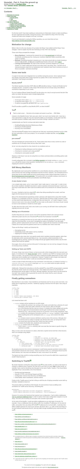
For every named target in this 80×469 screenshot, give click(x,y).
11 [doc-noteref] (35, 192)
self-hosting (22, 5)
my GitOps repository (39, 160)
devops (16, 5)
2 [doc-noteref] (21, 82)
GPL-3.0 (53, 464)
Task (11, 19)
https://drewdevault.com (53, 467)
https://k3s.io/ (18, 441)
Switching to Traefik (12, 29)
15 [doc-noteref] (30, 360)
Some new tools (11, 16)
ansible (28, 5)
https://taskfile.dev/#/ (20, 426)
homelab (10, 5)
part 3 (59, 62)
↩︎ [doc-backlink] (32, 414)
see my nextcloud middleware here (22, 396)
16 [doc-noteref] (41, 364)
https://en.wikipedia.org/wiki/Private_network (25, 456)
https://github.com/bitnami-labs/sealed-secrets (26, 419)
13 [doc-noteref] (37, 216)
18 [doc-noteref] (14, 409)
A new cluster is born (16, 23)
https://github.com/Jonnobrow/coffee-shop (23, 40)
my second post (49, 55)
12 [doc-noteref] (35, 201)
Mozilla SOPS (14, 17)
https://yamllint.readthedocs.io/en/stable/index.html (27, 431)
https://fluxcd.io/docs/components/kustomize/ (25, 448)
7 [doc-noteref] (20, 138)
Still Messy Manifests (13, 22)
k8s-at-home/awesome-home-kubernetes (23, 176)
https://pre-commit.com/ (20, 428)
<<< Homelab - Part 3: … (11, 8)
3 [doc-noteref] (35, 92)
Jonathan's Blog (21, 4)
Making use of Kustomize (17, 24)
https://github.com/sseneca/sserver (23, 414)
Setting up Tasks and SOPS (18, 26)
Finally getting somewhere (14, 27)
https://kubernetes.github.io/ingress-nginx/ (25, 453)
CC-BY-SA (38, 464)
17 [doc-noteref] (37, 404)
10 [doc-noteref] (29, 174)
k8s (32, 5)
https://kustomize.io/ (19, 446)
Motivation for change (13, 15)
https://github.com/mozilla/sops (22, 416)
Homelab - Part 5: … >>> (69, 8)
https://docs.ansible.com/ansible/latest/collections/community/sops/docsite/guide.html (35, 423)
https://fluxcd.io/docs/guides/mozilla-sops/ (25, 421)
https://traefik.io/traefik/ (20, 451)
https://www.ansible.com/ (21, 443)
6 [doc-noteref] (15, 109)
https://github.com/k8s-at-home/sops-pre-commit (26, 433)
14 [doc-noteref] (57, 216)
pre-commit (13, 20)
